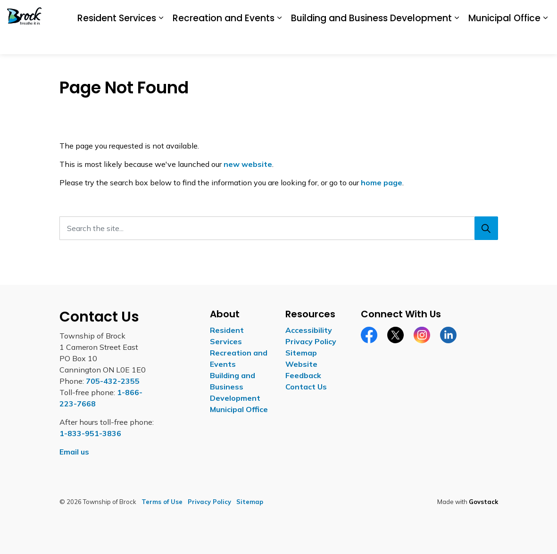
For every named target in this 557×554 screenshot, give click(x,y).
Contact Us (506, 40)
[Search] (486, 228)
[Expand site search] (540, 41)
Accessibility (363, 40)
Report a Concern (452, 40)
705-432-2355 (113, 381)
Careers (403, 40)
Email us (74, 451)
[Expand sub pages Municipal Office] (475, 68)
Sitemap (301, 352)
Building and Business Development (301, 67)
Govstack (483, 501)
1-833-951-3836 (90, 433)
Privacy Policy (310, 341)
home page (381, 182)
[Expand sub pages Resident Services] (90, 68)
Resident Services (46, 67)
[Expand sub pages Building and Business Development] (386, 68)
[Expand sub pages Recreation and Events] (209, 68)
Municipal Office (434, 67)
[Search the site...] (278, 228)
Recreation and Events (153, 67)
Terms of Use (162, 501)
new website (248, 164)
